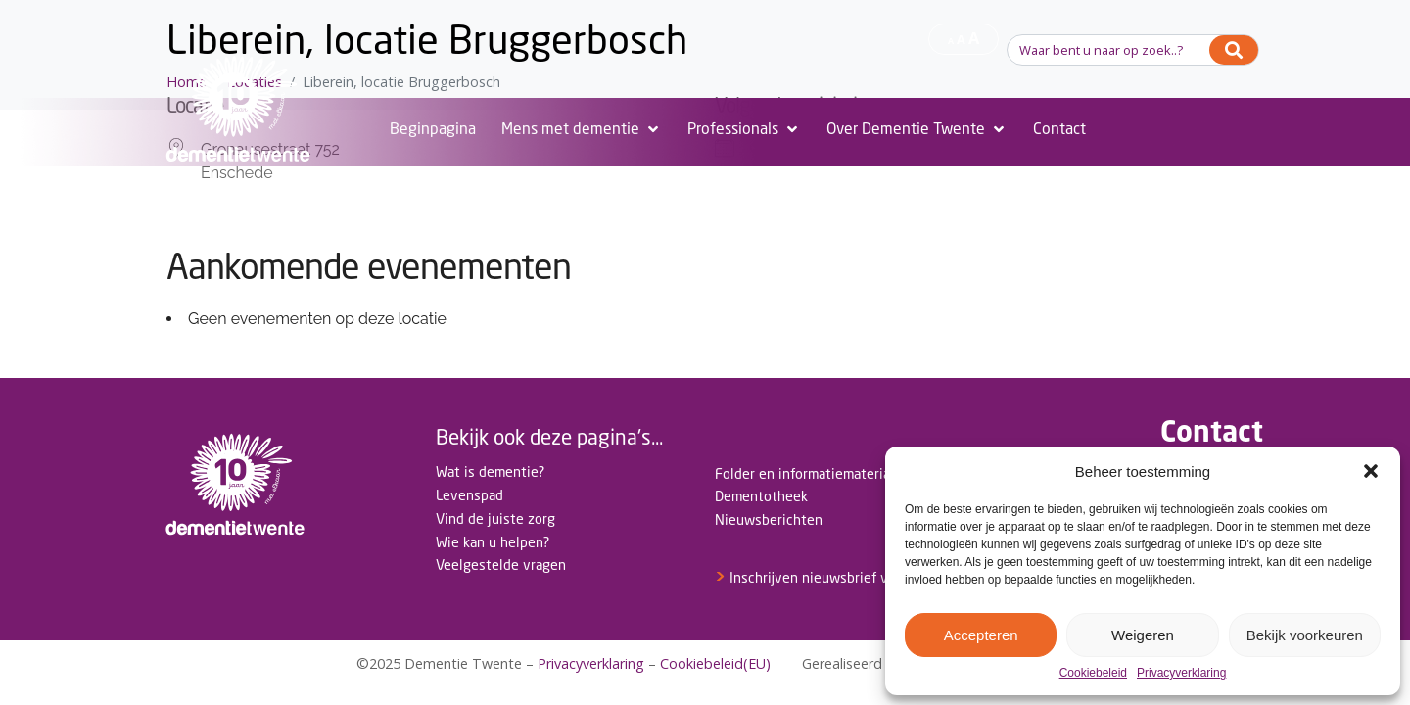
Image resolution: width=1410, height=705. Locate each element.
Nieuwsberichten (768, 519)
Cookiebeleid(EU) (715, 663)
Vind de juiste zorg (495, 518)
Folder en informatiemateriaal (808, 473)
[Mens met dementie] (582, 129)
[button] (1371, 471)
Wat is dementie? (490, 471)
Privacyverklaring (1181, 673)
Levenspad (469, 495)
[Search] (1233, 50)
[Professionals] (744, 129)
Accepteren (981, 635)
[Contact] (1059, 129)
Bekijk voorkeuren (1304, 635)
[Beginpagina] (433, 129)
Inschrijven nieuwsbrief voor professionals (856, 577)
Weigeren (1142, 635)
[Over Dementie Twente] (917, 129)
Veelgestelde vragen (501, 564)
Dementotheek (761, 496)
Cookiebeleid (1093, 673)
